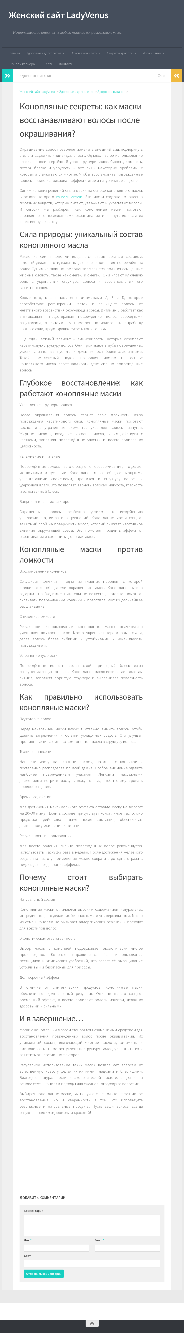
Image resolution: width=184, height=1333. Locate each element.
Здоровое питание (36, 76)
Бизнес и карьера (21, 64)
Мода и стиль (152, 53)
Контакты (66, 64)
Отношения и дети (84, 53)
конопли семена (70, 196)
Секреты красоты (120, 53)
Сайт (27, 1255)
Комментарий (33, 1210)
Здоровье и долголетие (43, 53)
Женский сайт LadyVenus (58, 15)
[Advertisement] (81, 1150)
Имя (27, 1240)
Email (99, 1240)
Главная (14, 53)
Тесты (48, 64)
